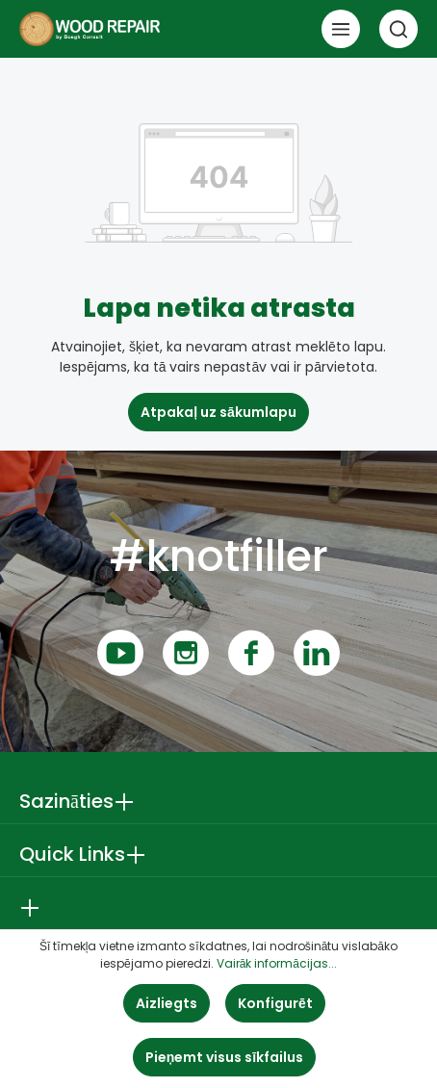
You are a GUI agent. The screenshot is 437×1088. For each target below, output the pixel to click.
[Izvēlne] (340, 29)
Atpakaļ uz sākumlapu (218, 412)
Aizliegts (166, 1003)
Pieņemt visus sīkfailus (224, 1057)
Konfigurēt (275, 1003)
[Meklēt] (398, 29)
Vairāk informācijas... (277, 963)
